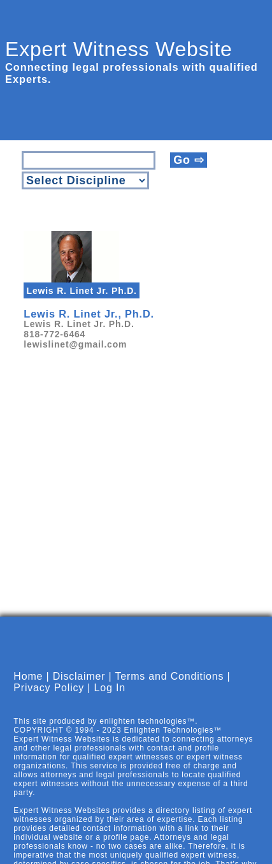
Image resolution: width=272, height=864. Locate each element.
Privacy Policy (48, 687)
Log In (109, 687)
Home (28, 676)
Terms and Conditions (169, 676)
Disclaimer (79, 676)
